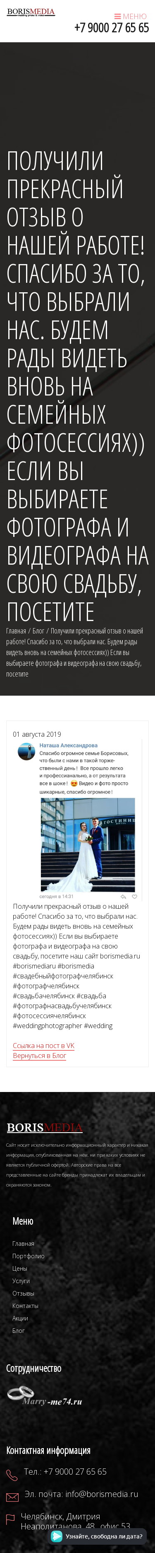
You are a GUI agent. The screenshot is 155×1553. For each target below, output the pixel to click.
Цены (19, 1268)
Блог (38, 631)
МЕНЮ (130, 16)
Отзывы (23, 1293)
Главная (23, 1243)
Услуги (21, 1281)
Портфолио (28, 1256)
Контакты (25, 1306)
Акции (20, 1318)
